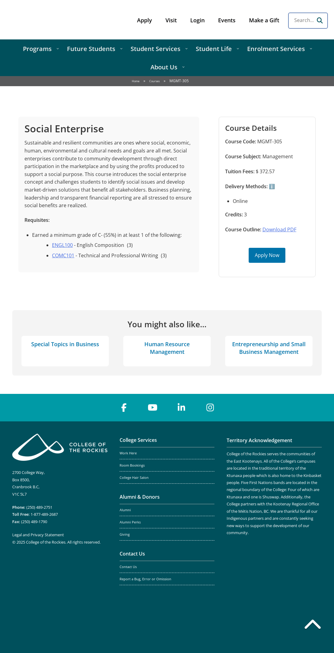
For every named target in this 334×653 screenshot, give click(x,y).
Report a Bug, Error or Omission (145, 579)
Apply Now (267, 255)
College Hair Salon (134, 477)
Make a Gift (264, 20)
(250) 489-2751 (39, 507)
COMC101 (63, 255)
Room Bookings (132, 465)
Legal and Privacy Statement (38, 534)
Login (197, 20)
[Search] (319, 20)
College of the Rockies (54, 19)
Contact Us (132, 553)
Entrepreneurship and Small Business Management (269, 347)
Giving (125, 534)
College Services (138, 440)
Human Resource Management (167, 347)
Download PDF (279, 229)
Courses (154, 81)
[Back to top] (312, 625)
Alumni (125, 510)
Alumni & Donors (140, 496)
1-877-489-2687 (44, 514)
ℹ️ (271, 186)
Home (135, 81)
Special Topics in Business (65, 344)
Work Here (128, 453)
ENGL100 (62, 245)
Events (227, 20)
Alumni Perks (130, 522)
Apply (144, 20)
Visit (171, 20)
